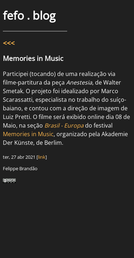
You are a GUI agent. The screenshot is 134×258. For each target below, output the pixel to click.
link (41, 157)
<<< (9, 42)
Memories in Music (28, 134)
